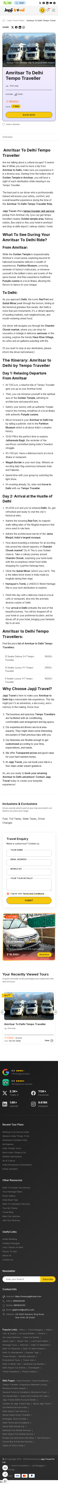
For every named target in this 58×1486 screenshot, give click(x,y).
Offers (22, 1329)
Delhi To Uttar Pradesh (34, 1348)
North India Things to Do (14, 1152)
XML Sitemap (8, 1469)
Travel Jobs (28, 1360)
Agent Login (8, 1341)
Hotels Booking (9, 1239)
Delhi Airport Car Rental (13, 1367)
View (49, 1040)
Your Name (17, 850)
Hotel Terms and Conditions (15, 1422)
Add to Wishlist (11, 124)
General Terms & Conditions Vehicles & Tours (24, 1392)
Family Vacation (10, 1169)
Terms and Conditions (33, 893)
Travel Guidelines (10, 1371)
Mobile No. (16, 869)
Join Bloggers (38, 1465)
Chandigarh (34, 1367)
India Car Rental (31, 1337)
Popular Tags (32, 1352)
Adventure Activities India (14, 1140)
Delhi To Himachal (11, 1348)
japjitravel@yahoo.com (23, 1309)
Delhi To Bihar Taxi (11, 1364)
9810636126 (19, 1301)
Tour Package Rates (12, 1191)
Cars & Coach (9, 1333)
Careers (41, 1333)
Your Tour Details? (22, 878)
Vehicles (24, 1345)
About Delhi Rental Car (13, 1426)
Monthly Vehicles (27, 1356)
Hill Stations (8, 1144)
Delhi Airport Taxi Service (14, 1411)
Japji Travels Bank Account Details (19, 1399)
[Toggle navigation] (54, 10)
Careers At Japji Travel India (16, 1403)
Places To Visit (9, 1251)
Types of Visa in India (12, 1445)
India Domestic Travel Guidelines (32, 1380)
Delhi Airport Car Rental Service (17, 1434)
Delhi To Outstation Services (16, 1204)
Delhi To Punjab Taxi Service (16, 1187)
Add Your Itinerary (11, 1220)
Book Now (29, 115)
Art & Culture (8, 1160)
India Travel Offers (15, 20)
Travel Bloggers (35, 1329)
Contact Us (7, 1259)
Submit (29, 900)
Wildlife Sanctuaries (12, 1156)
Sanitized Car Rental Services (16, 1430)
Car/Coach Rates (39, 1341)
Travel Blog (7, 1212)
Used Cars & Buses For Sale (34, 1396)
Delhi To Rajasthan (40, 1345)
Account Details (26, 1333)
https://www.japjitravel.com (28, 1296)
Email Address (19, 859)
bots (29, 742)
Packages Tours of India (14, 1419)
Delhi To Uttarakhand (12, 1352)
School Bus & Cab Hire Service (17, 1441)
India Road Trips (10, 1200)
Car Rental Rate (10, 1396)
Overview (7, 137)
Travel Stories (9, 1356)
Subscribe (48, 1279)
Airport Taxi (22, 1341)
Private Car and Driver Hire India (18, 1438)
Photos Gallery (29, 1371)
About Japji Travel (41, 1403)
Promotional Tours (11, 1360)
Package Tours (9, 1345)
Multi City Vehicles (11, 1216)
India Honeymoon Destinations (17, 1164)
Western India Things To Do (15, 1136)
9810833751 (19, 1305)
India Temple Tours (11, 1148)
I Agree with (27, 893)
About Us (6, 1255)
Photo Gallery (8, 1196)
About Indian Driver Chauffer (16, 1415)
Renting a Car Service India (15, 1132)
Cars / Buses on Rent (12, 1247)
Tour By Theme (9, 1208)
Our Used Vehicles (11, 1337)
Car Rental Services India (14, 1407)
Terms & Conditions (20, 1465)
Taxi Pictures (43, 1438)
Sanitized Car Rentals (34, 1364)
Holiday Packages (11, 1243)
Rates (49, 1329)
